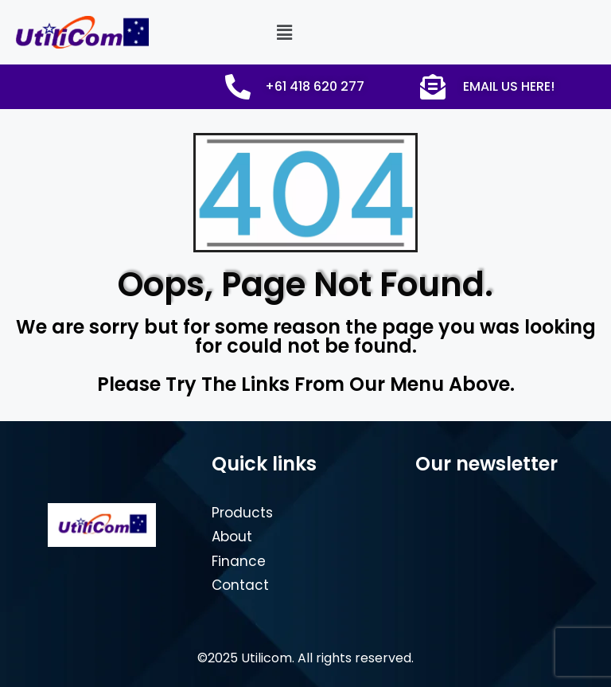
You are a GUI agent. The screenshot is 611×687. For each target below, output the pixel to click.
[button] (284, 32)
